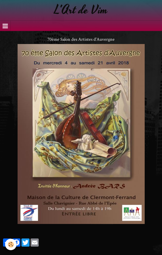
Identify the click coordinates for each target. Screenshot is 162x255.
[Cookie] (11, 244)
